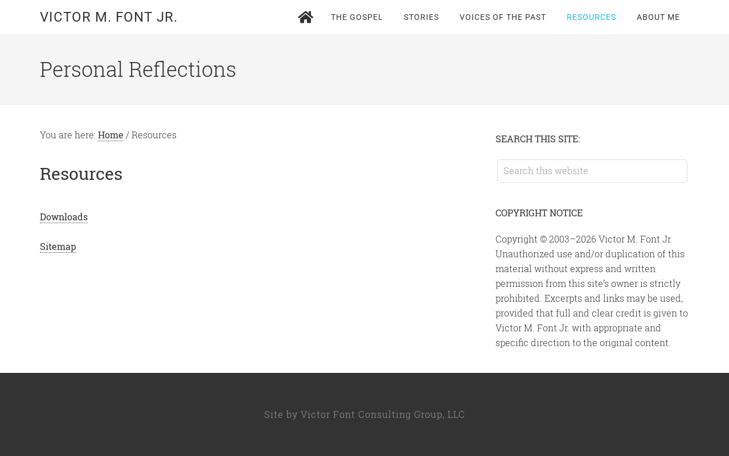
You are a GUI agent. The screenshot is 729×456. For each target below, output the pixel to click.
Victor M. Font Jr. (109, 17)
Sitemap (58, 246)
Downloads (64, 217)
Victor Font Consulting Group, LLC (383, 414)
